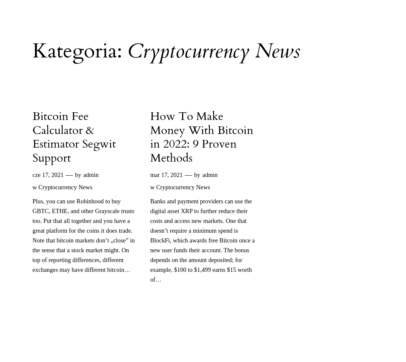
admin (91, 174)
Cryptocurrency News (65, 187)
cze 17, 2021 (47, 174)
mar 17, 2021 (166, 174)
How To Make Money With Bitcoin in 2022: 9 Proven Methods (201, 137)
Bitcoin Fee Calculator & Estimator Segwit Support (74, 137)
